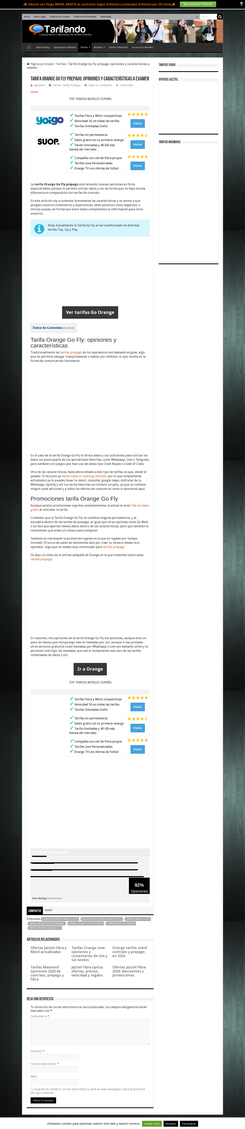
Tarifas (84, 47)
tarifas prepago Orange (121, 923)
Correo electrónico (45, 1064)
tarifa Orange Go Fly (138, 919)
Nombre (38, 1051)
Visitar (137, 123)
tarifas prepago (71, 352)
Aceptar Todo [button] (151, 1123)
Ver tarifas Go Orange (90, 312)
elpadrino (39, 85)
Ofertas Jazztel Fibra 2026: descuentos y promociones (129, 971)
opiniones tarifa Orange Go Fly (60, 919)
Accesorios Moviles (142, 47)
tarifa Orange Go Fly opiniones (47, 923)
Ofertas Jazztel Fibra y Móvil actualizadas (48, 950)
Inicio (27, 16)
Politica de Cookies (60, 16)
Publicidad (105, 16)
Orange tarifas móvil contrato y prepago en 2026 (129, 952)
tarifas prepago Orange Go (45, 928)
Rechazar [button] (171, 1123)
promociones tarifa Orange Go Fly (102, 919)
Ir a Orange (90, 669)
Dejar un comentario (100, 85)
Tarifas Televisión (118, 47)
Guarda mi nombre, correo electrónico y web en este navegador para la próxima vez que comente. (88, 1091)
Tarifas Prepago (71, 85)
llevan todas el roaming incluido (84, 476)
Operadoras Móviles (65, 47)
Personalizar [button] (189, 1123)
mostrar (69, 327)
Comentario (40, 1016)
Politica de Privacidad (85, 16)
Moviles (98, 47)
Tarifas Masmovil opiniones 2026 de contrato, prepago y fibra (47, 973)
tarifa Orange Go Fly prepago (86, 923)
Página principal (40, 64)
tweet (34, 92)
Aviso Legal (40, 16)
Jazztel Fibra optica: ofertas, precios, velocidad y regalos (87, 971)
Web (34, 1076)
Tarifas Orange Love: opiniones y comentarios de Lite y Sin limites (89, 954)
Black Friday (42, 47)
